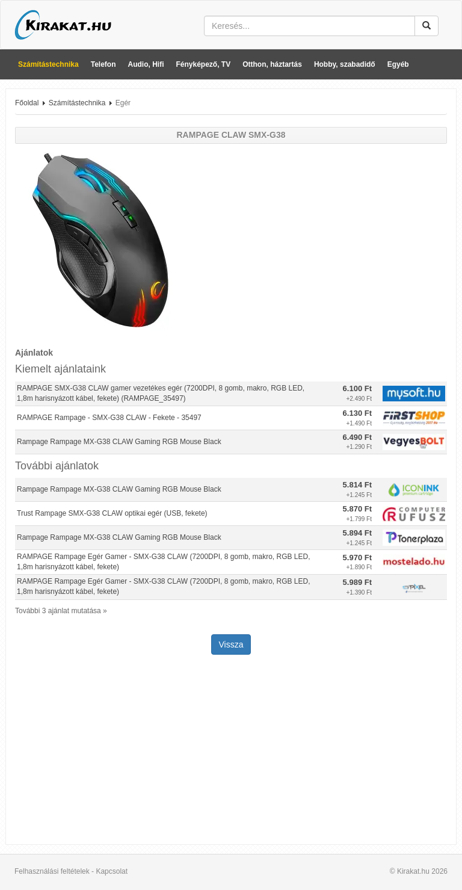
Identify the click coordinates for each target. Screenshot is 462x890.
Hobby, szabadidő (344, 64)
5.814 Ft (357, 484)
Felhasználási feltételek (52, 871)
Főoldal (26, 103)
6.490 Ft (357, 437)
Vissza (231, 644)
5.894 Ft (357, 532)
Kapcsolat (112, 871)
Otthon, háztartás (272, 64)
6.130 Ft (357, 413)
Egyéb (398, 64)
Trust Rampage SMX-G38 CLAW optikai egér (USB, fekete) (112, 513)
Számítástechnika (48, 64)
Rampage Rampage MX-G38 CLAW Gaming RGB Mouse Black (119, 441)
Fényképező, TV (203, 64)
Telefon (103, 64)
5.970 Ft (357, 557)
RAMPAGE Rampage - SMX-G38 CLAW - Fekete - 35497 (109, 417)
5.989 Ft (357, 582)
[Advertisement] (231, 751)
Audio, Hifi (146, 64)
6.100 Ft (357, 388)
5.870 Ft (357, 508)
